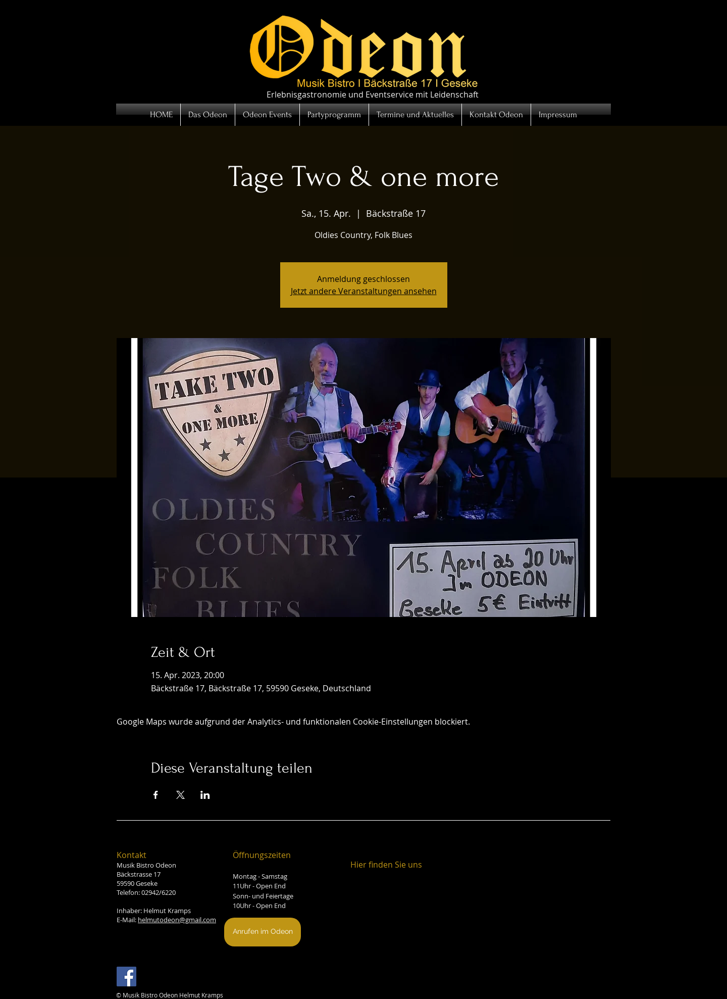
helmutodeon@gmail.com (177, 919)
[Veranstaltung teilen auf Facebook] (156, 795)
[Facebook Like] (172, 981)
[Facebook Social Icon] (126, 976)
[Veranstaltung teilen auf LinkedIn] (205, 795)
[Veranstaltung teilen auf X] (180, 795)
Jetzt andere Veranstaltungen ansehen (364, 291)
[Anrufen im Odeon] (262, 932)
